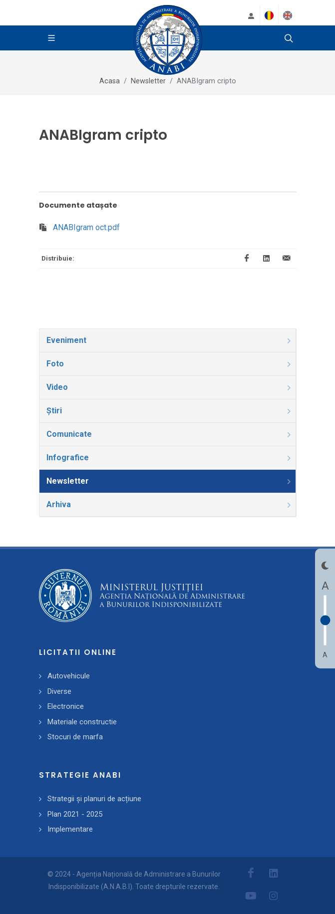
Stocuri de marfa (75, 736)
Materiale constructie (82, 721)
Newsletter (148, 81)
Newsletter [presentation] (169, 481)
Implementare (70, 829)
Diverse (59, 691)
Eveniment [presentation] (169, 340)
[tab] (168, 340)
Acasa (109, 81)
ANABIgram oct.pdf (86, 227)
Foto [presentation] (169, 363)
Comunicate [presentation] (169, 434)
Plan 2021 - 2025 (74, 814)
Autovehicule (68, 675)
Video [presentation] (169, 387)
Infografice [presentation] (169, 457)
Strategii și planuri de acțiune (94, 798)
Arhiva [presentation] (169, 504)
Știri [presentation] (169, 410)
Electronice (65, 706)
